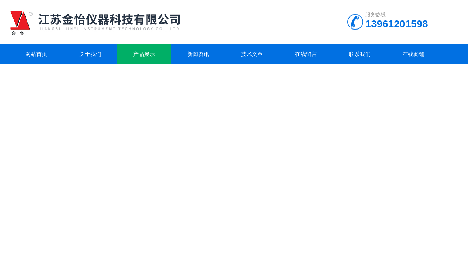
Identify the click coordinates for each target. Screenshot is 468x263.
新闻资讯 (198, 54)
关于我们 (90, 54)
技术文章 (252, 54)
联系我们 (360, 54)
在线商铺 (413, 54)
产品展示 (144, 54)
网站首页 (36, 54)
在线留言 (306, 54)
